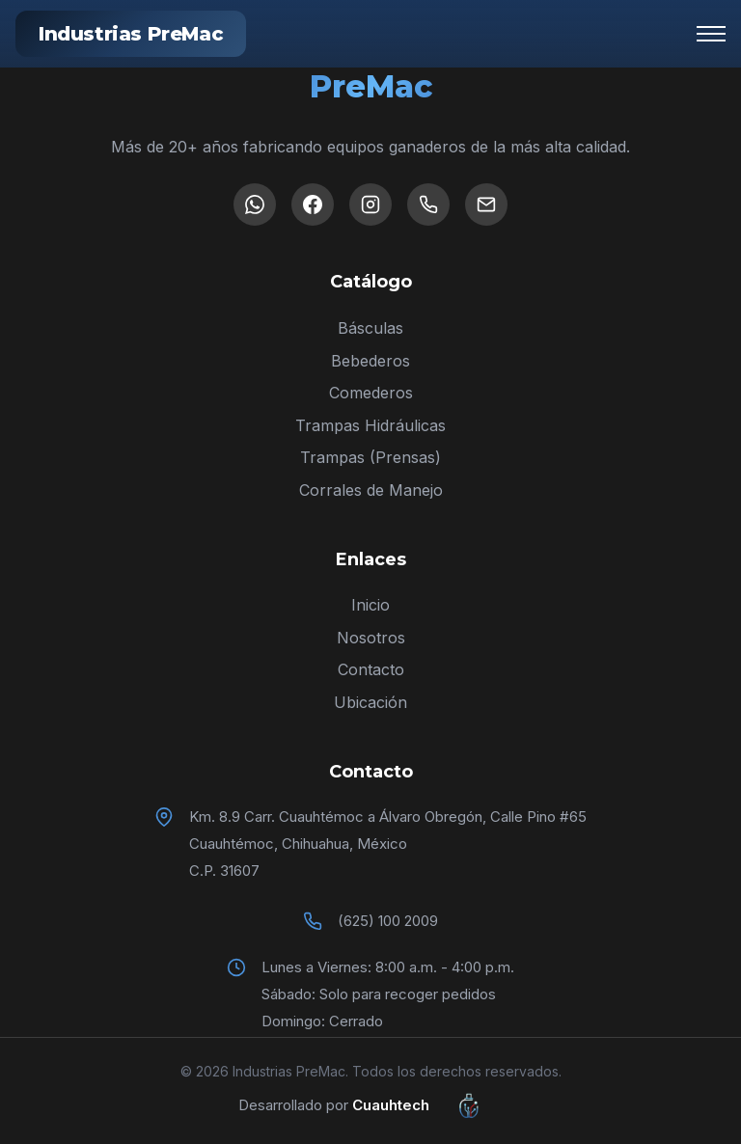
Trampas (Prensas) (370, 457)
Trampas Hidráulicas (370, 425)
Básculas (370, 328)
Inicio (370, 604)
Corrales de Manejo (371, 490)
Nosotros (371, 637)
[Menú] (711, 33)
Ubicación (370, 702)
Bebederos (370, 360)
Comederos (371, 392)
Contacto (371, 669)
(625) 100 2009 (388, 921)
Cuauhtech (428, 1105)
